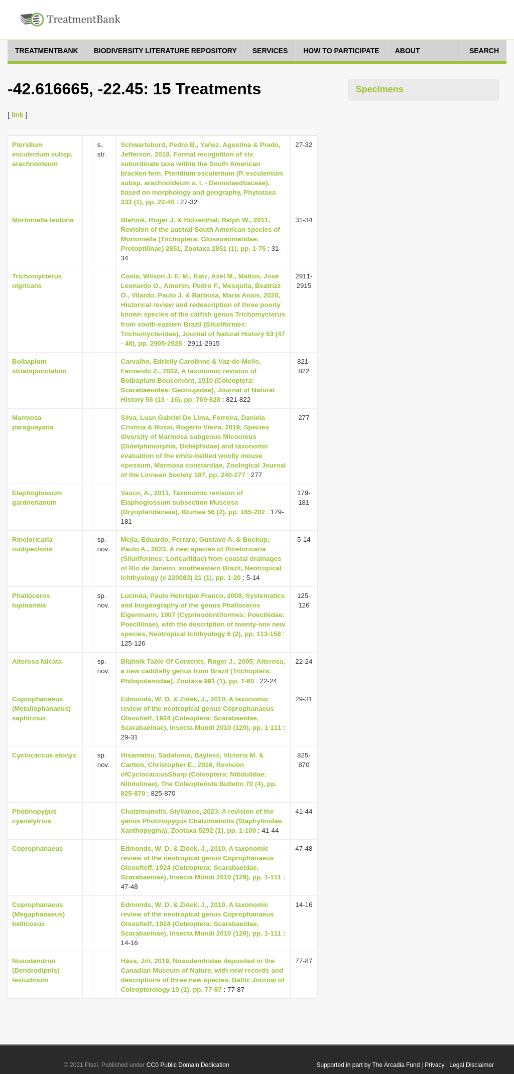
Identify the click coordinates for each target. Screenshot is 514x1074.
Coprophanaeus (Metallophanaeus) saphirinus (41, 708)
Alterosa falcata (37, 661)
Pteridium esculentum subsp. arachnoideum (42, 154)
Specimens (380, 89)
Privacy (434, 1064)
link (18, 115)
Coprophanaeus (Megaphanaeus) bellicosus (38, 914)
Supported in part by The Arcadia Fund (368, 1064)
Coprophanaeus (37, 848)
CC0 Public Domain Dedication (188, 1064)
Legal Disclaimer (471, 1064)
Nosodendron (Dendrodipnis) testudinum (36, 970)
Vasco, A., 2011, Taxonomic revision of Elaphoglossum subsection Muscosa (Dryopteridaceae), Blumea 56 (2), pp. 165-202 (193, 502)
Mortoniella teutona (43, 220)
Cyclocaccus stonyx (44, 755)
